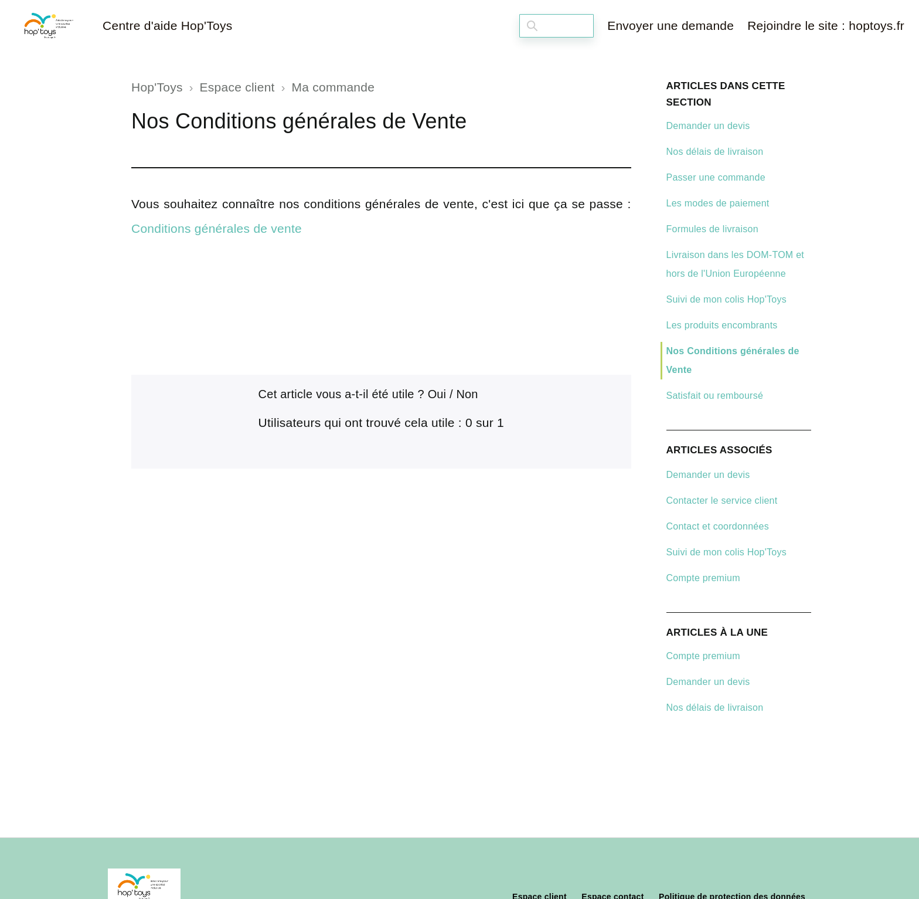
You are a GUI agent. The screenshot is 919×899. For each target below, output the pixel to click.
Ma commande (333, 87)
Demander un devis (708, 126)
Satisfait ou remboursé (715, 396)
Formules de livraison (712, 229)
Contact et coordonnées (717, 526)
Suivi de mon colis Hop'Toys (726, 299)
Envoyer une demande (670, 25)
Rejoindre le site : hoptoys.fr (825, 25)
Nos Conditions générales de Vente (732, 360)
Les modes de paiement (718, 203)
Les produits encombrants (722, 325)
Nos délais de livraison (715, 152)
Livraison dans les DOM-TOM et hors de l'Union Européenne (735, 264)
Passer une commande (715, 177)
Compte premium (703, 578)
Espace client (237, 87)
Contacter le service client (722, 501)
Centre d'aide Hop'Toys (167, 25)
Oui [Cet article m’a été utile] (437, 394)
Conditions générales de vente (216, 228)
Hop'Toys (157, 87)
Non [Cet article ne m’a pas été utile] (467, 394)
